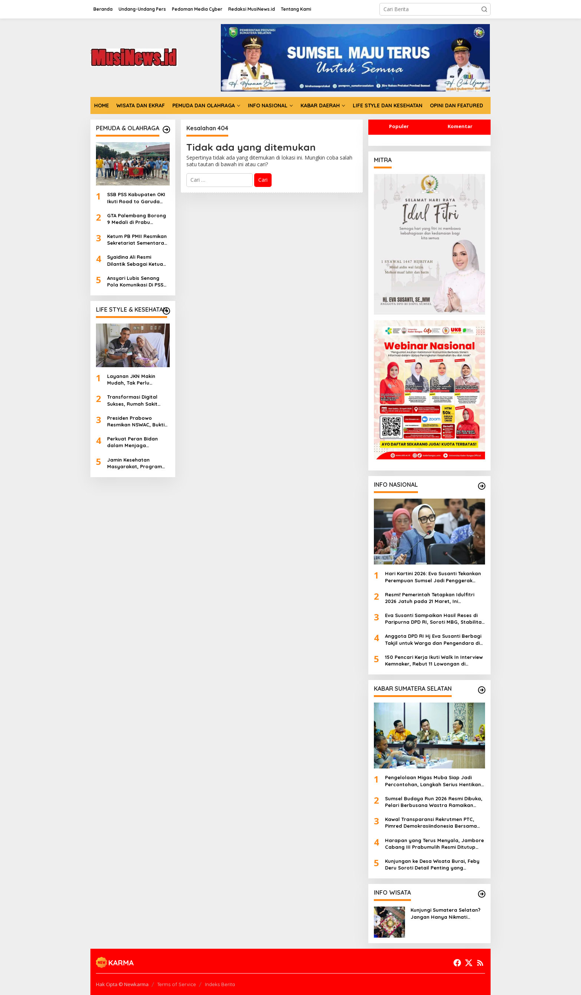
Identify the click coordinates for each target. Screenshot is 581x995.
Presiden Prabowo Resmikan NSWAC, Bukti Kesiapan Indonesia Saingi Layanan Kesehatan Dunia (136, 421)
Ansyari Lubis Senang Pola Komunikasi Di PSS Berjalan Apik (135, 281)
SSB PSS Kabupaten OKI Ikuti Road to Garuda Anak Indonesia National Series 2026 (137, 197)
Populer (399, 126)
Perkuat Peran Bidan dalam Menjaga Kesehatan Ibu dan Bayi (136, 442)
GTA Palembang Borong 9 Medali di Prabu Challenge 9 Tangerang (136, 218)
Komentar (460, 126)
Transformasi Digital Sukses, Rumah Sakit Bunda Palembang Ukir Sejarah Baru (135, 400)
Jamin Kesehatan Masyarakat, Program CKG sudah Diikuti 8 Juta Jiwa (137, 463)
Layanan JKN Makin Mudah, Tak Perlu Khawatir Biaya (131, 379)
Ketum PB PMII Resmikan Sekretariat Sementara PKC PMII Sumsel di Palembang (137, 239)
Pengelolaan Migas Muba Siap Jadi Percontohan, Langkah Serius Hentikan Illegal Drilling (433, 780)
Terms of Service (176, 984)
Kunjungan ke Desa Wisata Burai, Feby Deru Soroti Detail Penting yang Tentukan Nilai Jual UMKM (432, 864)
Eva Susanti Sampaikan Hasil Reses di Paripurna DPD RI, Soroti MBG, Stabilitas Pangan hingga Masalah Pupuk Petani (434, 618)
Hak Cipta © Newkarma (122, 984)
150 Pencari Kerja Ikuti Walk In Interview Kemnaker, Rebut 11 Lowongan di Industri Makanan (434, 660)
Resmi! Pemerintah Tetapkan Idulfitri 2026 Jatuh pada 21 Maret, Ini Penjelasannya (429, 598)
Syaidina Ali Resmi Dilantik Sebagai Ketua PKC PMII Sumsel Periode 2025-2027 (137, 260)
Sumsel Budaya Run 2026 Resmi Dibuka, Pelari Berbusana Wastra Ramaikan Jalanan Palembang (433, 801)
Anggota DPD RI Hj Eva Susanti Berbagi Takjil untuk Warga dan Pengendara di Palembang (433, 639)
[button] (484, 9)
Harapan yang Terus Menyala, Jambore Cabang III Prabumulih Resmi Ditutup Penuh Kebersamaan (434, 843)
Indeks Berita (220, 984)
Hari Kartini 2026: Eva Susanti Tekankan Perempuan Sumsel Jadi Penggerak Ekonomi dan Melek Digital (433, 576)
